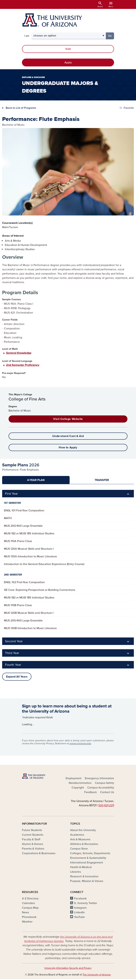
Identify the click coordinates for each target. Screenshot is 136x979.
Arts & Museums (80, 839)
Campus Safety (104, 783)
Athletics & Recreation (84, 844)
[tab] (36, 480)
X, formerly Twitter (85, 903)
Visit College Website (68, 419)
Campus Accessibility (100, 787)
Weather (27, 921)
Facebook (80, 898)
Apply (68, 62)
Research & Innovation (84, 876)
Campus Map (30, 908)
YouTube (79, 917)
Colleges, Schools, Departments (90, 853)
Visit (68, 49)
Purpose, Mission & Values (86, 881)
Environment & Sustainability (88, 858)
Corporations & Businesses (38, 853)
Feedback (90, 792)
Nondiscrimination (80, 783)
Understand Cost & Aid (68, 436)
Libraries (75, 872)
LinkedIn (79, 912)
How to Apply (68, 447)
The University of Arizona (96, 974)
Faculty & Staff (31, 839)
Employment (73, 778)
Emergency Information (99, 778)
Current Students (32, 835)
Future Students (32, 830)
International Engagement (86, 862)
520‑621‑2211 (106, 805)
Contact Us (107, 792)
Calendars (28, 903)
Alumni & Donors (32, 844)
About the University (83, 830)
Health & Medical (81, 867)
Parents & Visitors (33, 848)
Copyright (78, 787)
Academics (77, 835)
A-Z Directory (30, 898)
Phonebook (29, 917)
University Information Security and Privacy (68, 968)
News (25, 912)
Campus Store (79, 848)
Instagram (80, 908)
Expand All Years (16, 676)
